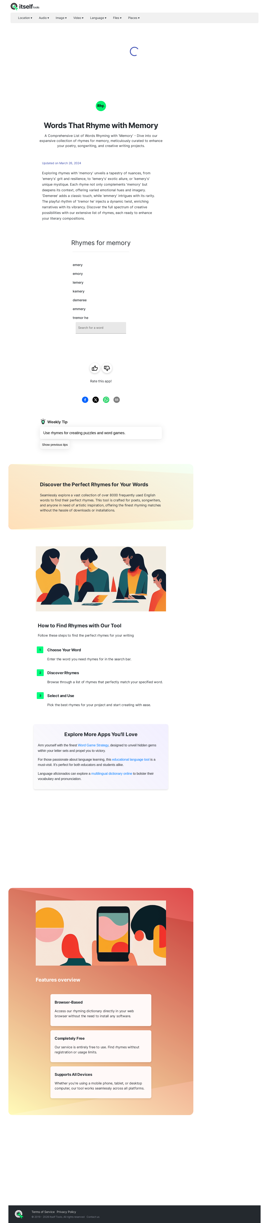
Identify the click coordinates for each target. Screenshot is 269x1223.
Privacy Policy (66, 1212)
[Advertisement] (226, 151)
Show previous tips (55, 444)
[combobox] (101, 328)
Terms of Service (43, 1212)
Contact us (93, 1216)
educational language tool (130, 759)
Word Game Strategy (93, 745)
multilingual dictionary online (111, 773)
